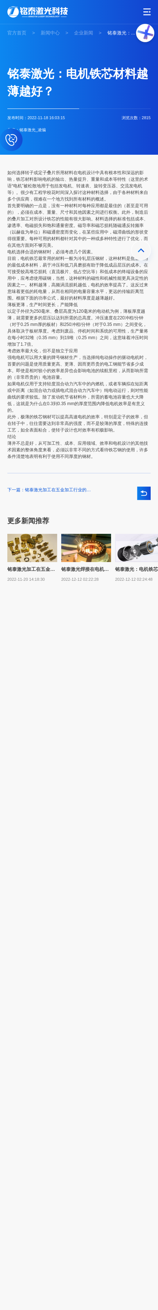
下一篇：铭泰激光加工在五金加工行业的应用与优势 (49, 490)
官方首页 (16, 33)
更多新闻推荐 (28, 521)
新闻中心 (50, 33)
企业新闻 (83, 33)
